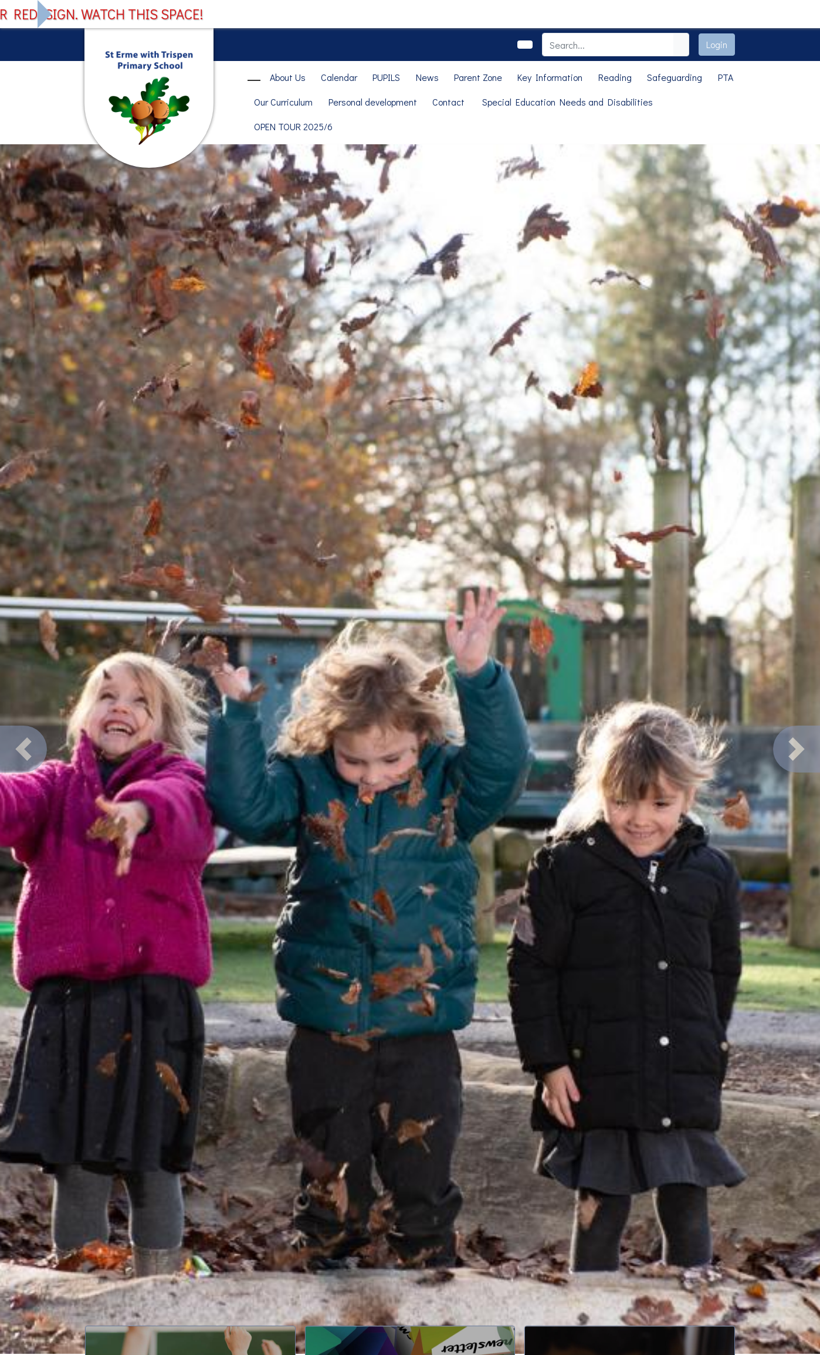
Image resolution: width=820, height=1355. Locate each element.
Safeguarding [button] (674, 77)
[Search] (608, 44)
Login (716, 44)
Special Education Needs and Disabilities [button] (567, 102)
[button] (23, 749)
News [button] (427, 77)
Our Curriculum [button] (283, 102)
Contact (448, 102)
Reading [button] (615, 77)
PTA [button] (725, 77)
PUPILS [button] (386, 77)
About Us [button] (288, 77)
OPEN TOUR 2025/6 (293, 126)
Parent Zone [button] (478, 77)
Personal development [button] (372, 102)
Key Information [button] (549, 77)
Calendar (339, 77)
